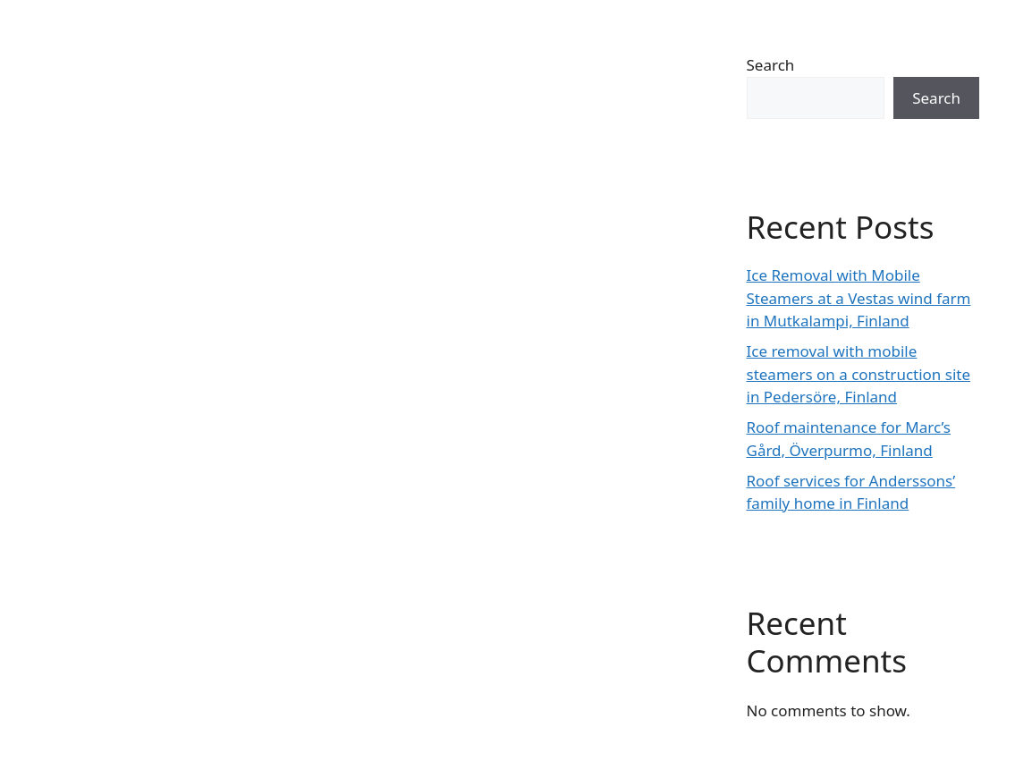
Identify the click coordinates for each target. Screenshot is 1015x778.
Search (771, 65)
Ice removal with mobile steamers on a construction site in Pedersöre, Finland (859, 374)
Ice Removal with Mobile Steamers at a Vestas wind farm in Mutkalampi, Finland (859, 298)
